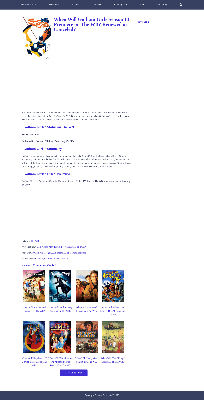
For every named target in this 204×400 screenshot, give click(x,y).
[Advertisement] (77, 84)
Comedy (39, 258)
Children (48, 258)
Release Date (101, 395)
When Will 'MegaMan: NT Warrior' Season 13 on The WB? (34, 362)
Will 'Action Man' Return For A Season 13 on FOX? (61, 247)
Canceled (97, 4)
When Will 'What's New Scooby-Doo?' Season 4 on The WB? (113, 311)
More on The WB (73, 372)
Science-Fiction (61, 258)
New (142, 4)
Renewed (75, 4)
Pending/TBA (120, 4)
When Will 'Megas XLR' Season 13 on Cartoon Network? (60, 252)
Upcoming (162, 4)
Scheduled (54, 4)
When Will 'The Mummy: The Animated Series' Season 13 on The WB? (60, 362)
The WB (35, 241)
